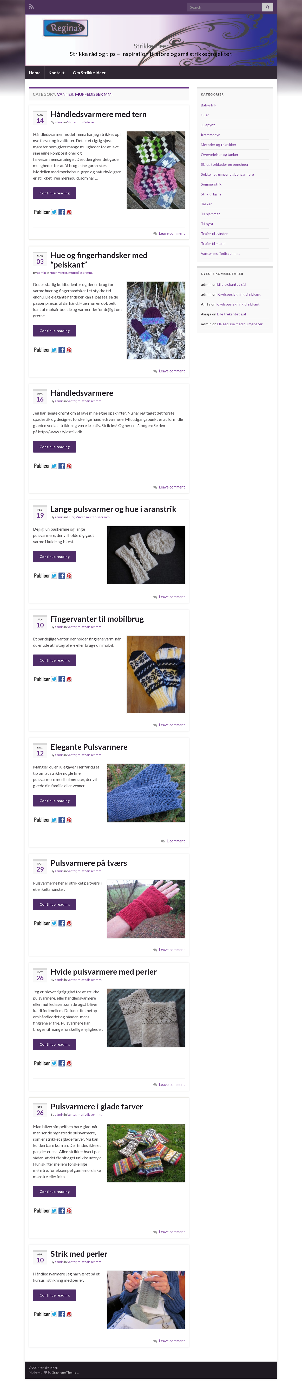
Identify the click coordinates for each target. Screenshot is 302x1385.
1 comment (176, 841)
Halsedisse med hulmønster (239, 324)
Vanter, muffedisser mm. (84, 122)
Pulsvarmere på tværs (89, 862)
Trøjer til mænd (213, 243)
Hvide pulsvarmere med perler (104, 971)
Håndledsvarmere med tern (99, 114)
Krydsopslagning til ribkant (239, 294)
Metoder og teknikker (218, 144)
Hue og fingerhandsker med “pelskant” (99, 259)
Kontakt (57, 72)
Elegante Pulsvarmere (89, 746)
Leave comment (172, 233)
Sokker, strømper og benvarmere (227, 174)
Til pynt (207, 223)
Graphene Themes (65, 1372)
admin (59, 122)
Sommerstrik (211, 184)
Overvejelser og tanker (219, 154)
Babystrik (208, 105)
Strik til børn (211, 194)
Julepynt (208, 125)
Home (35, 72)
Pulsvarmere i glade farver (97, 1106)
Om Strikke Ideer (89, 72)
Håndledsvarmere (82, 392)
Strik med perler (79, 1253)
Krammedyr (210, 134)
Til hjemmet (210, 214)
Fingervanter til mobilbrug (97, 618)
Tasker (206, 204)
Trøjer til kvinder (214, 233)
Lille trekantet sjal (231, 284)
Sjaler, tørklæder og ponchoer (224, 164)
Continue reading (55, 193)
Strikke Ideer (151, 45)
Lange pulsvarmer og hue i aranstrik (113, 508)
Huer (53, 273)
